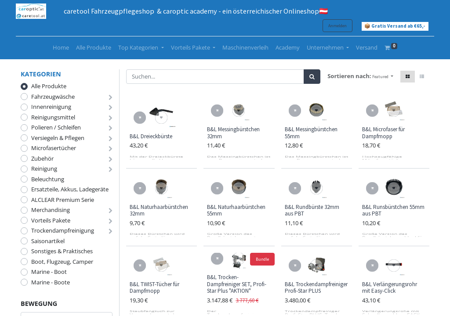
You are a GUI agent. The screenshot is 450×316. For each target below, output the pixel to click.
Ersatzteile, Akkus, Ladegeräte (70, 189)
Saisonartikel (48, 241)
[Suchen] (312, 76)
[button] (382, 77)
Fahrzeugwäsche (53, 97)
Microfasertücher (53, 148)
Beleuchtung (47, 179)
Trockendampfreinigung (62, 230)
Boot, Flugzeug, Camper (62, 262)
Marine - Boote (50, 282)
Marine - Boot (49, 272)
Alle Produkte (48, 86)
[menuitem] (61, 48)
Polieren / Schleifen (56, 127)
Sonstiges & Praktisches (62, 251)
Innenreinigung (51, 107)
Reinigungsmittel (53, 117)
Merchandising (50, 210)
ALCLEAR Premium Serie (62, 200)
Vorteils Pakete (50, 220)
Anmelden (332, 26)
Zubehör (42, 158)
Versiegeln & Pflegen (57, 138)
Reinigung (44, 168)
